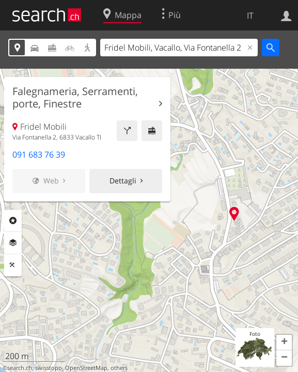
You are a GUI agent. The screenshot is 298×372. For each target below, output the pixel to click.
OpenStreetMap (86, 367)
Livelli (13, 243)
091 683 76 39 (38, 154)
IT (250, 15)
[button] (284, 342)
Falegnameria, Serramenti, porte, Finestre (75, 97)
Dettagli (122, 180)
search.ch (19, 367)
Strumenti (13, 265)
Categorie (13, 220)
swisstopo (48, 367)
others (119, 367)
